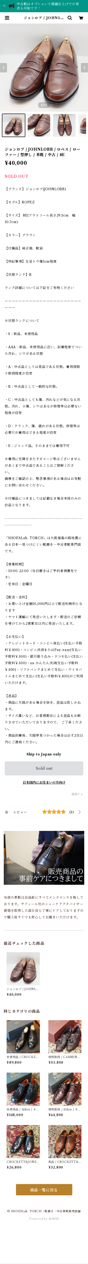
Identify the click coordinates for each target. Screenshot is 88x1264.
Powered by (44, 1219)
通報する (77, 794)
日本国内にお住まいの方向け (44, 782)
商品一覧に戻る (44, 1190)
